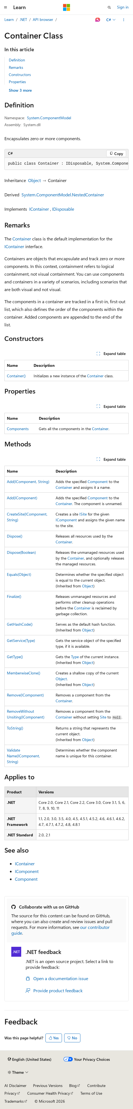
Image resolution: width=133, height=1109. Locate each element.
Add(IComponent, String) (28, 481)
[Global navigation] (5, 7)
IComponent (66, 519)
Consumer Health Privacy (48, 1093)
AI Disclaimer (15, 1085)
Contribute (96, 1085)
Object (34, 180)
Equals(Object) (19, 574)
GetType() (15, 656)
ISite (83, 514)
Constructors (20, 74)
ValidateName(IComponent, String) (23, 755)
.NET (23, 19)
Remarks (16, 67)
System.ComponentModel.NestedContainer (62, 194)
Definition (17, 60)
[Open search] (109, 7)
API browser (43, 19)
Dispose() (14, 536)
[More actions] (124, 19)
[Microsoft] (66, 7)
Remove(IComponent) (25, 695)
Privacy (10, 1093)
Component (98, 481)
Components (18, 428)
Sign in (123, 7)
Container (21, 239)
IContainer (39, 209)
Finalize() (14, 596)
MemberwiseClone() (23, 673)
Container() (16, 375)
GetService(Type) (21, 640)
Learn (9, 19)
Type (75, 656)
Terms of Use (91, 1093)
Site (103, 717)
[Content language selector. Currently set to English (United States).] (29, 1059)
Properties (17, 81)
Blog (73, 1085)
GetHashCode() (19, 624)
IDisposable (63, 209)
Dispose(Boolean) (21, 552)
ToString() (15, 728)
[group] (66, 164)
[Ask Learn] (98, 19)
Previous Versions (48, 1085)
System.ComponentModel (49, 117)
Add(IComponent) (22, 497)
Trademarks (14, 1101)
